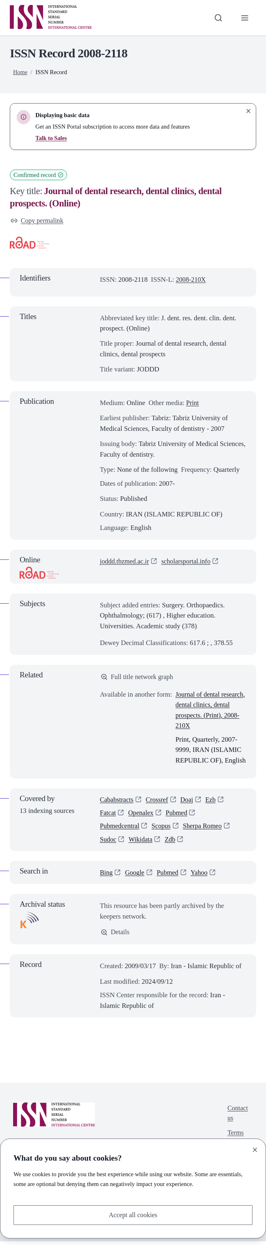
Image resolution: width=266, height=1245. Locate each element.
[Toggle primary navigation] (244, 17)
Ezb (213, 801)
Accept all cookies (133, 1215)
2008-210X (191, 280)
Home (20, 72)
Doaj (189, 801)
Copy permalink (38, 221)
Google (136, 876)
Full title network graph (138, 677)
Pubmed (178, 815)
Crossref (159, 801)
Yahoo (201, 876)
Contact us (237, 1118)
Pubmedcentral (120, 829)
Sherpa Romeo (205, 829)
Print (193, 403)
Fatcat (108, 815)
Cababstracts (117, 801)
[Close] (255, 1149)
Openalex (142, 815)
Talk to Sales (51, 138)
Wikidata (141, 842)
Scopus (163, 829)
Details (115, 935)
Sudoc (108, 842)
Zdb (172, 842)
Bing (106, 876)
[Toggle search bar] (217, 17)
